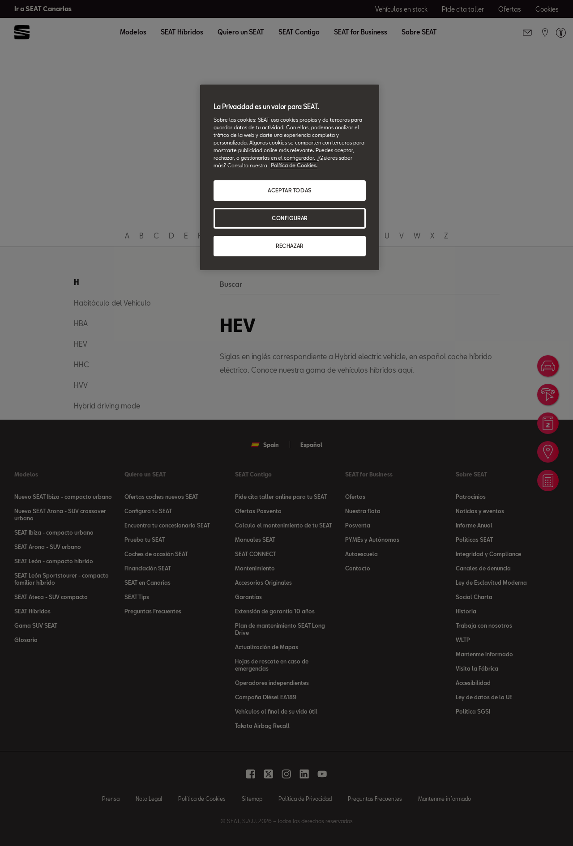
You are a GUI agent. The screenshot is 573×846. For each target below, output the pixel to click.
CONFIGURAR (290, 218)
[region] (289, 177)
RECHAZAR (290, 246)
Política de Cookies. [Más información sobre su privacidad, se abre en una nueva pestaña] (294, 165)
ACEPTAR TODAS (289, 190)
